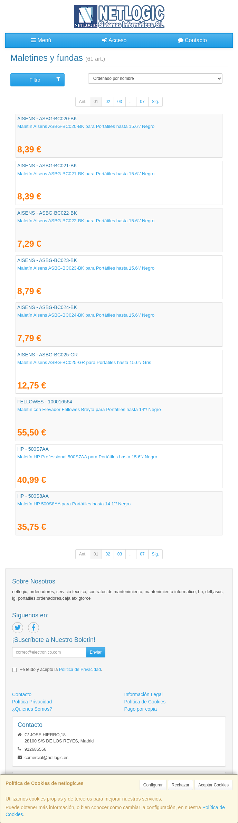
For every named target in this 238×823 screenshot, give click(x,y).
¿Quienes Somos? (32, 709)
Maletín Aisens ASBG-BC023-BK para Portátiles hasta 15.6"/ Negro (85, 268)
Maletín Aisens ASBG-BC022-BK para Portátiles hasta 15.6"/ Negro (85, 220)
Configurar (153, 785)
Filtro (44, 79)
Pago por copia (140, 709)
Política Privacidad (32, 701)
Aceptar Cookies (213, 785)
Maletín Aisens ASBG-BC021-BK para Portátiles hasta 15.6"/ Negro (85, 173)
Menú (41, 40)
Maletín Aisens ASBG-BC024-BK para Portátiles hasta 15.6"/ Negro (85, 315)
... (131, 101)
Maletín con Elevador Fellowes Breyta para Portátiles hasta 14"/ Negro (89, 409)
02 (107, 101)
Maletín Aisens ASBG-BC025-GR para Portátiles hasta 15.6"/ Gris (84, 362)
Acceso (114, 40)
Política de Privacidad (80, 669)
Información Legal (143, 694)
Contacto (192, 40)
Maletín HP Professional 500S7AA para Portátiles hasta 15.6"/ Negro (87, 456)
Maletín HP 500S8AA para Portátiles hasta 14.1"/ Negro (74, 503)
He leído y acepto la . (60, 669)
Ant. (82, 101)
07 (142, 101)
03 (119, 101)
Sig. (155, 101)
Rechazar (180, 785)
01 (96, 101)
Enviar (96, 652)
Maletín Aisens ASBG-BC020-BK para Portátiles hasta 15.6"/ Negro (85, 126)
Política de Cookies (145, 701)
